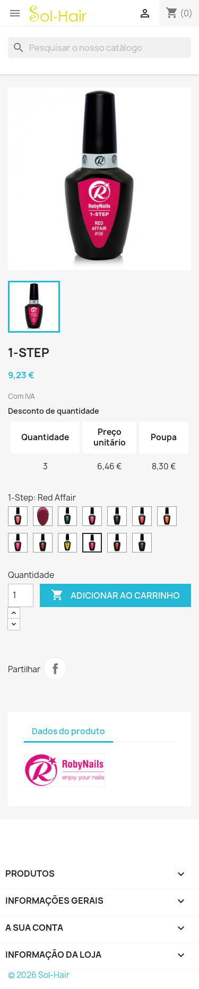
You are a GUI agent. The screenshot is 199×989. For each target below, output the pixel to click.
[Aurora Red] (18, 517)
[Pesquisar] (99, 47)
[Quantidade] (20, 595)
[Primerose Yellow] (67, 544)
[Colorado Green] (67, 517)
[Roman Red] (117, 544)
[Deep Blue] (117, 517)
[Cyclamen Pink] (92, 517)
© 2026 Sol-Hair (39, 975)
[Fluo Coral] (142, 517)
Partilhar (55, 668)
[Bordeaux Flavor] (43, 517)
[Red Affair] (92, 544)
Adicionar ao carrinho (115, 595)
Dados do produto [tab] (68, 731)
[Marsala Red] (43, 544)
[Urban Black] (142, 544)
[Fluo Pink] (18, 544)
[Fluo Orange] (167, 517)
